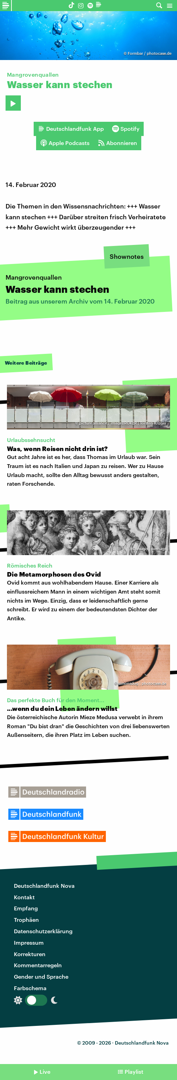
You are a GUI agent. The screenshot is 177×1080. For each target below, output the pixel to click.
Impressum (29, 942)
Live (45, 1071)
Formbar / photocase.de (149, 53)
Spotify (126, 128)
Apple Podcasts (65, 142)
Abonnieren (117, 142)
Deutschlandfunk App (71, 128)
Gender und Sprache (41, 976)
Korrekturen (29, 954)
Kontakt (24, 897)
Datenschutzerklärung (43, 931)
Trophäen (26, 919)
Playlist (134, 1071)
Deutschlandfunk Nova (44, 885)
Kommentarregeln (38, 965)
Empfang (26, 908)
